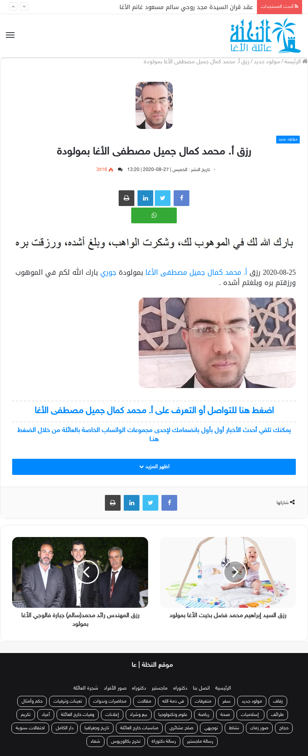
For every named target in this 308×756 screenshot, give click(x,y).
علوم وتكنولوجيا (172, 714)
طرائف (277, 714)
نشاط (234, 728)
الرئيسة (296, 62)
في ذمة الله (173, 701)
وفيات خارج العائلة (77, 714)
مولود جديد (267, 62)
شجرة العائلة (85, 688)
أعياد (46, 714)
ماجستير (160, 688)
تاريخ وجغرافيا (96, 728)
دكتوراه (180, 688)
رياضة (203, 714)
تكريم (26, 714)
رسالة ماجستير (200, 741)
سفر (226, 701)
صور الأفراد (115, 688)
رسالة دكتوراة (164, 741)
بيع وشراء (138, 714)
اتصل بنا (201, 688)
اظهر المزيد (154, 467)
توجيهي (211, 728)
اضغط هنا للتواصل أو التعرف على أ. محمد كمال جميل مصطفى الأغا (154, 411)
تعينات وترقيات (67, 701)
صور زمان (259, 728)
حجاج (283, 728)
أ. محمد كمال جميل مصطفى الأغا (196, 272)
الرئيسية (223, 688)
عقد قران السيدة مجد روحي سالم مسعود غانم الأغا (186, 7)
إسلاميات (250, 714)
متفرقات (203, 701)
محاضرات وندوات (109, 701)
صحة (225, 714)
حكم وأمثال (32, 701)
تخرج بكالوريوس (126, 741)
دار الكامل (64, 728)
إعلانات (112, 714)
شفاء (95, 741)
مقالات (144, 701)
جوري (107, 272)
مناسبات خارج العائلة (139, 728)
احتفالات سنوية (30, 728)
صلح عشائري (181, 728)
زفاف (278, 701)
